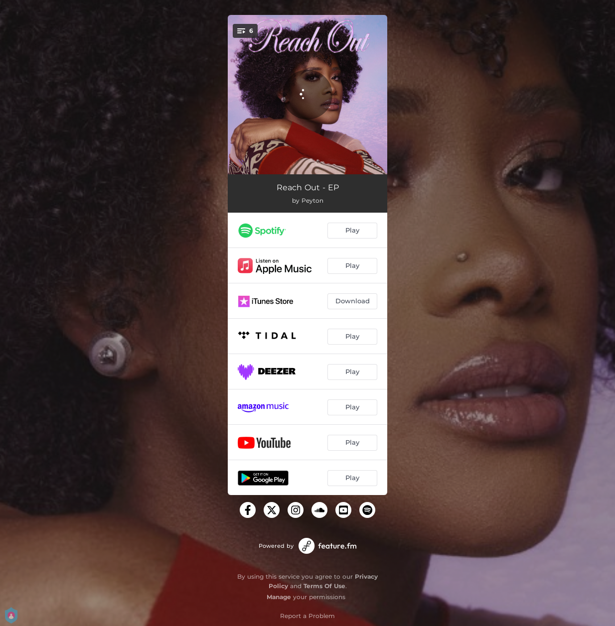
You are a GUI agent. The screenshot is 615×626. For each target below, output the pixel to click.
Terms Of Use (324, 586)
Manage (279, 597)
